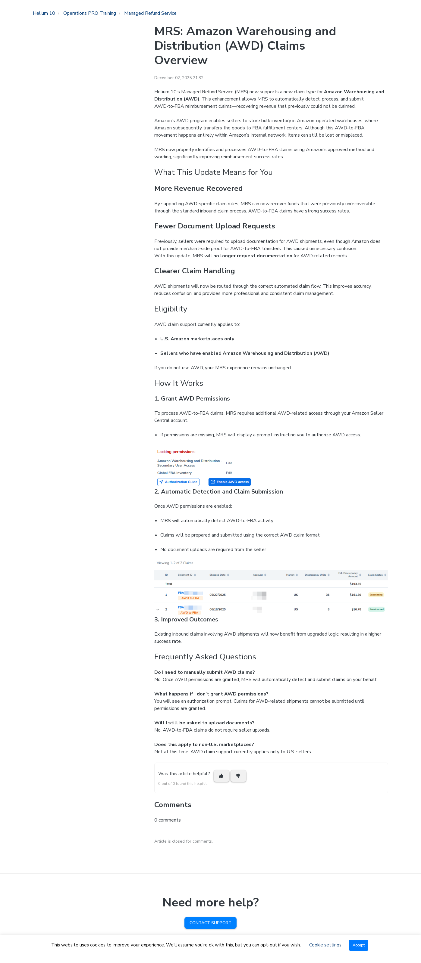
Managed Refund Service (150, 13)
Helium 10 (44, 13)
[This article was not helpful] (238, 776)
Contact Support (210, 923)
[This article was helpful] (221, 776)
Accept (359, 945)
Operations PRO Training (89, 13)
